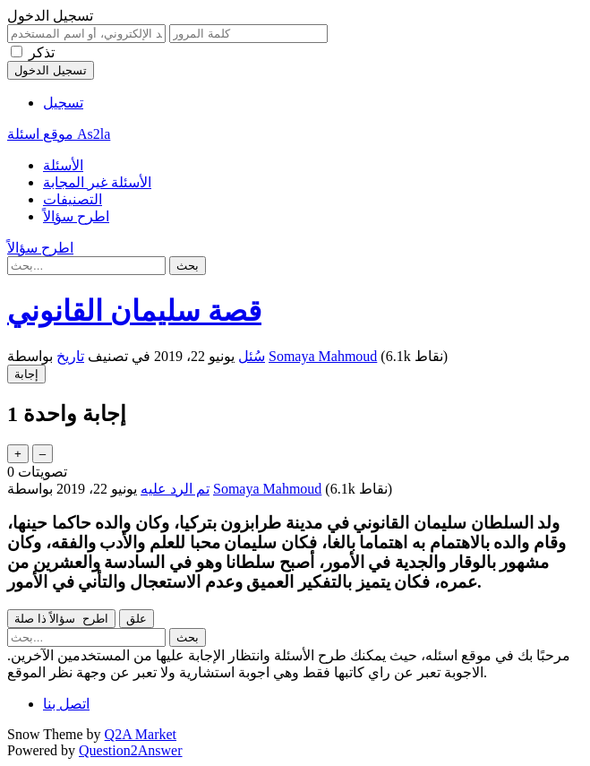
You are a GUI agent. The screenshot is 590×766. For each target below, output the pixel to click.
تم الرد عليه (175, 488)
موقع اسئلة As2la (58, 134)
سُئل (251, 356)
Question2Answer (131, 750)
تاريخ (70, 356)
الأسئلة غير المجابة (97, 182)
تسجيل (63, 102)
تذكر (42, 52)
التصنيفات (72, 199)
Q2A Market (140, 734)
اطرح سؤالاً (76, 216)
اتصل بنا (66, 703)
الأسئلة (63, 165)
